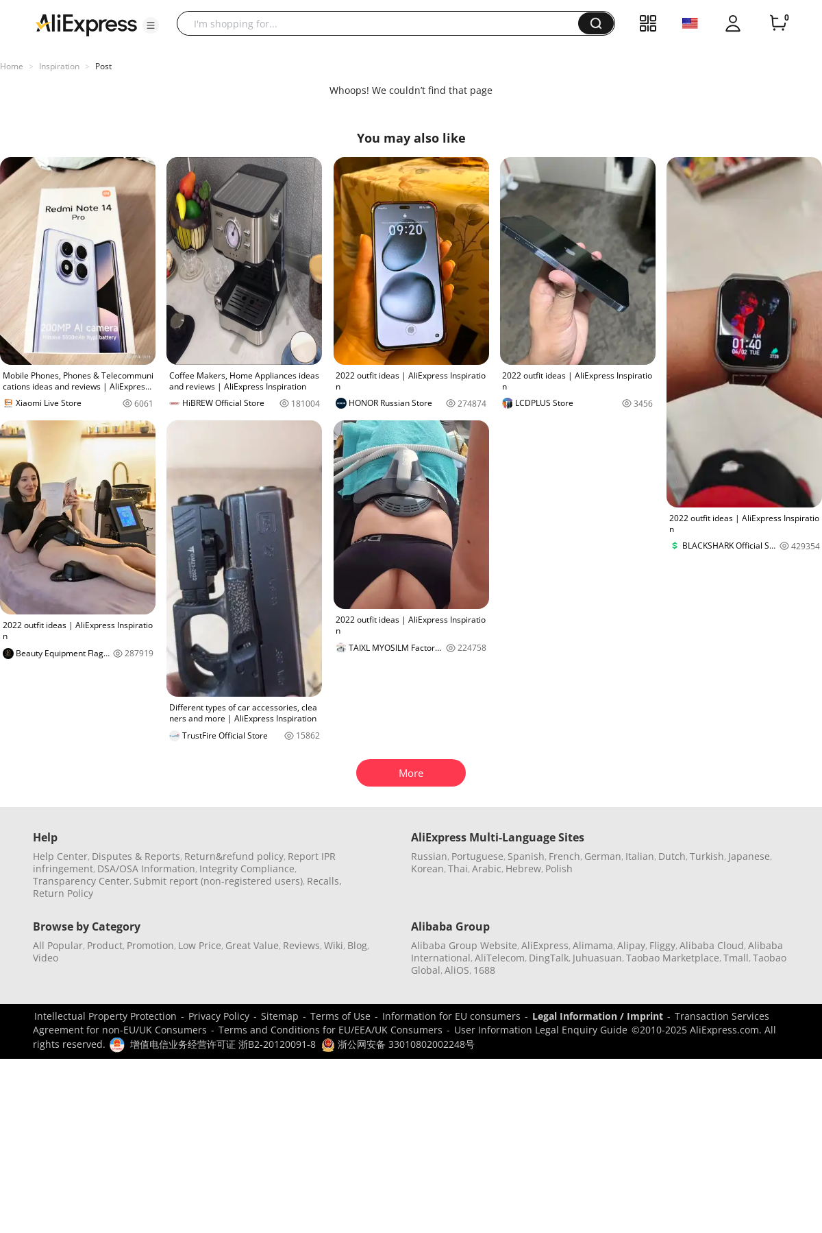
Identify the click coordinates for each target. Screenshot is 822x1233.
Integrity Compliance (247, 868)
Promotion (150, 945)
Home (11, 66)
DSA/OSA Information (146, 868)
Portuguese (477, 856)
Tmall (736, 957)
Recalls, (324, 880)
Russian (429, 856)
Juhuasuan (597, 957)
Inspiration (59, 66)
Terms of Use (340, 1015)
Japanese (749, 856)
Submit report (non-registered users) (218, 880)
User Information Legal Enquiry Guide (540, 1029)
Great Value (252, 945)
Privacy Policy (218, 1015)
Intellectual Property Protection (105, 1015)
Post (103, 66)
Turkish (707, 856)
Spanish (526, 856)
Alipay (631, 945)
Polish (559, 868)
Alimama (593, 945)
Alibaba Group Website (464, 945)
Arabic (486, 868)
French (564, 856)
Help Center (60, 856)
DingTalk (549, 957)
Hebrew (523, 868)
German (602, 856)
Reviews (301, 945)
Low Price (199, 945)
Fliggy (662, 945)
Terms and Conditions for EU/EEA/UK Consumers (331, 1029)
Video (45, 957)
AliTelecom (500, 957)
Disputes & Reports (136, 856)
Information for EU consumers (451, 1015)
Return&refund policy (234, 856)
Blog (357, 945)
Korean (427, 868)
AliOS (457, 970)
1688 (484, 970)
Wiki (333, 945)
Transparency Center (81, 880)
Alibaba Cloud (712, 945)
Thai (458, 868)
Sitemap (280, 1015)
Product (105, 945)
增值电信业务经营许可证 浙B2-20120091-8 (223, 1044)
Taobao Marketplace (672, 957)
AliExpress (545, 945)
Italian (639, 856)
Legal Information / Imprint (597, 1015)
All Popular (58, 945)
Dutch (672, 856)
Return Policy (63, 893)
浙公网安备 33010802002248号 (398, 1044)
